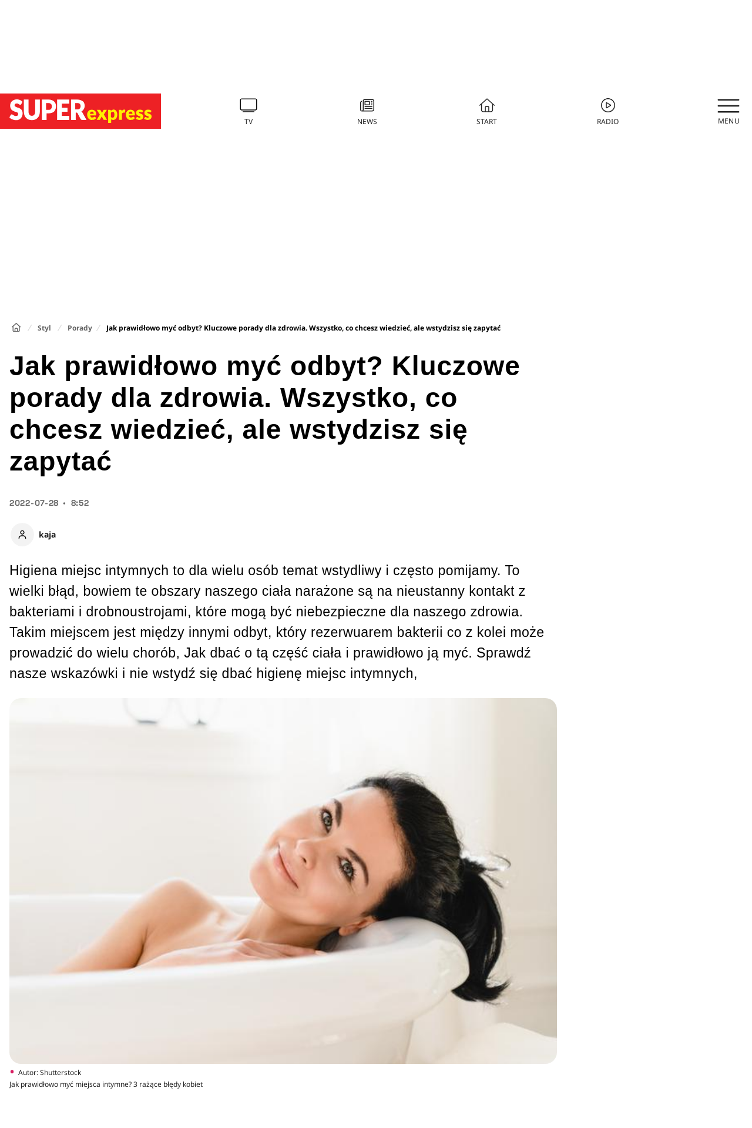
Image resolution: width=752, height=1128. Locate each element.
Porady (80, 328)
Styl (44, 328)
